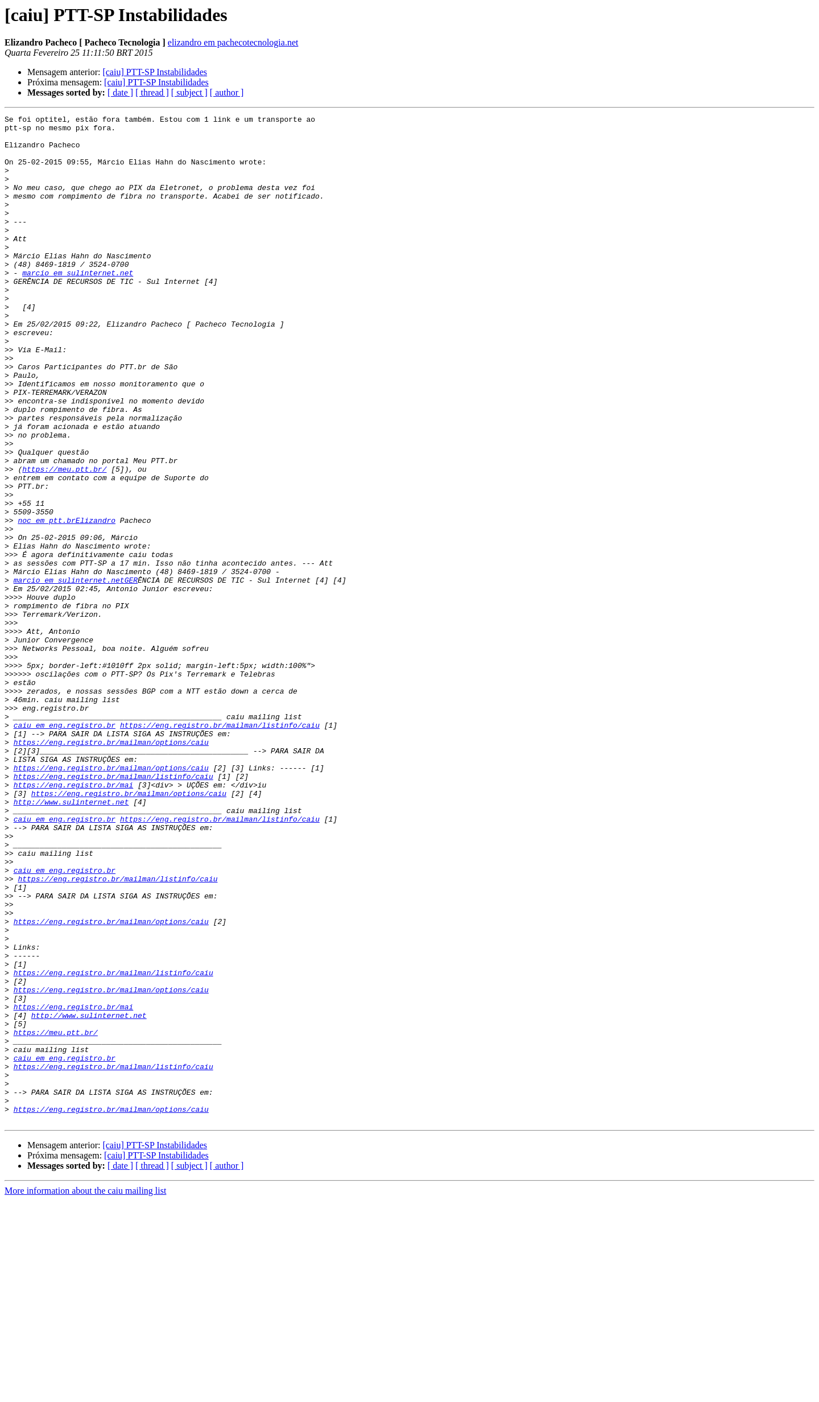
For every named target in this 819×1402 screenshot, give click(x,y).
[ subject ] (189, 92)
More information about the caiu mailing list (85, 1392)
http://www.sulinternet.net (71, 940)
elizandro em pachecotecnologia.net (233, 42)
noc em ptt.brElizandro (66, 602)
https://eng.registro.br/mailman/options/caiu (111, 868)
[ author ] (227, 92)
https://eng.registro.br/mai (74, 919)
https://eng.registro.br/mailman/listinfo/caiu (220, 848)
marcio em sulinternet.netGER (76, 674)
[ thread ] (152, 92)
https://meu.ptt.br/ (64, 540)
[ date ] (120, 92)
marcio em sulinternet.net (77, 305)
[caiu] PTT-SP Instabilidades (154, 72)
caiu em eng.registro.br (64, 848)
